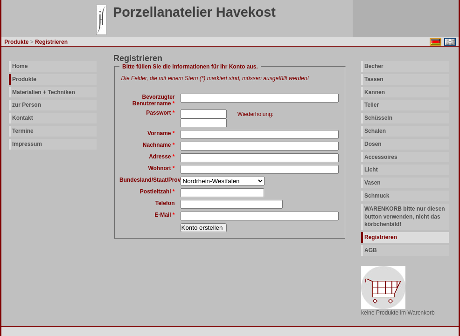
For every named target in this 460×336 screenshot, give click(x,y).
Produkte (24, 79)
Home (20, 66)
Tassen (373, 79)
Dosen (373, 144)
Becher (373, 66)
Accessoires (380, 157)
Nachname (159, 145)
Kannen (374, 92)
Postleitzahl (157, 191)
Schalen (375, 131)
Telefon (165, 203)
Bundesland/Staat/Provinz (153, 180)
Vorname (160, 133)
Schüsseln (378, 118)
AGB (370, 250)
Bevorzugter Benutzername (153, 100)
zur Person (26, 105)
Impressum (27, 144)
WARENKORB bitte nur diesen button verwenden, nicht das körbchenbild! (404, 217)
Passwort (160, 113)
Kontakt (22, 118)
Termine (23, 131)
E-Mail (164, 215)
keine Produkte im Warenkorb (398, 312)
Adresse (161, 156)
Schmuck (376, 195)
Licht (371, 169)
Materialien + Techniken (43, 92)
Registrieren (380, 237)
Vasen (372, 182)
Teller (371, 105)
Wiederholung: (255, 114)
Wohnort (161, 168)
